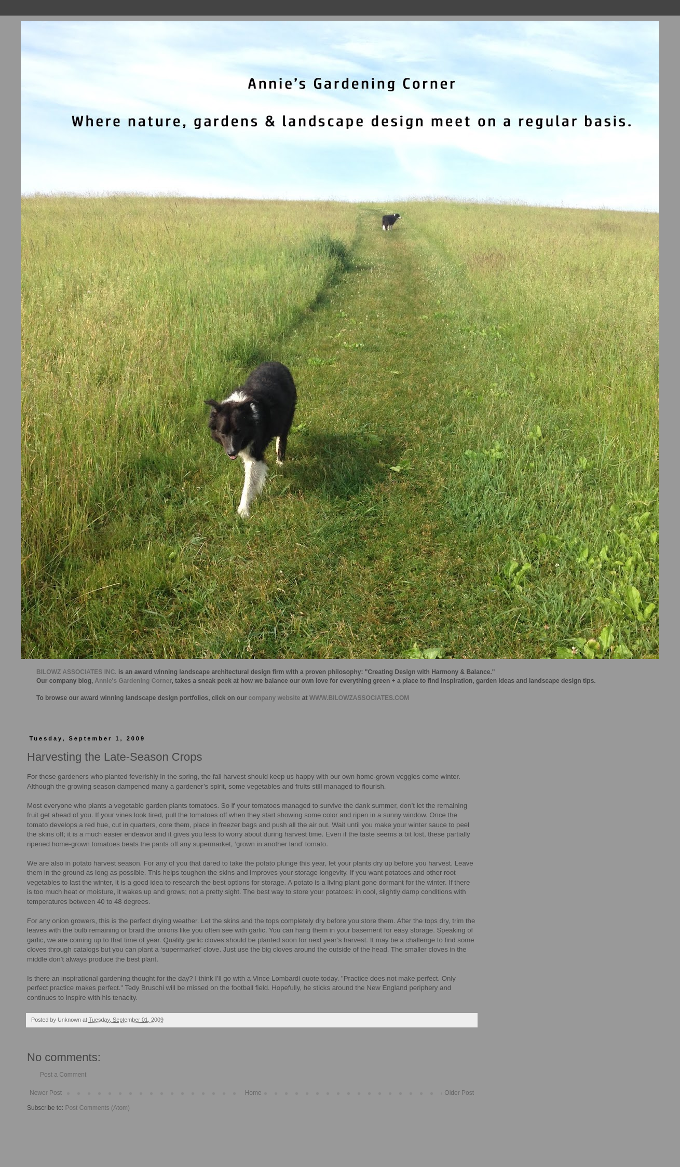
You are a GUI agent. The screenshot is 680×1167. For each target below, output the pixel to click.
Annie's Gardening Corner (132, 680)
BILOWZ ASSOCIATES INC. (76, 672)
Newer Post (46, 1092)
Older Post (459, 1092)
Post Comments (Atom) (97, 1107)
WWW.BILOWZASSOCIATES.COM (359, 698)
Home (253, 1092)
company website (275, 698)
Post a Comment (63, 1074)
